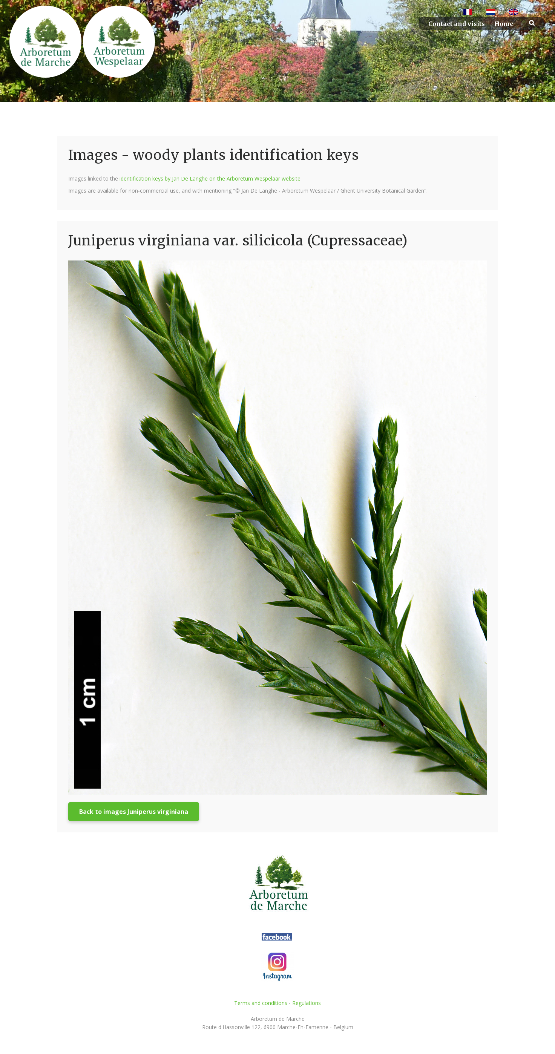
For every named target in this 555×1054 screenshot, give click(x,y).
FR (477, 12)
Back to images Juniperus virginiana (133, 811)
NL (500, 12)
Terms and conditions (260, 1003)
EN (523, 12)
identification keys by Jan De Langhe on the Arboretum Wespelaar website (210, 178)
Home (504, 24)
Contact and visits (456, 24)
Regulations (306, 1003)
